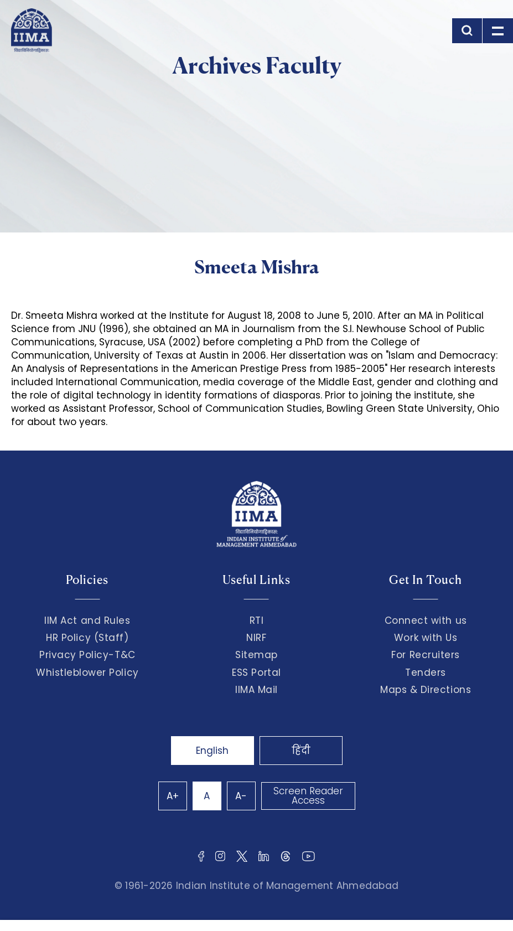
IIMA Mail (256, 689)
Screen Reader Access (308, 795)
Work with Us (425, 637)
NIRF (256, 637)
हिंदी (301, 750)
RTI (257, 620)
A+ (173, 796)
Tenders (425, 672)
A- (241, 796)
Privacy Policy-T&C (87, 654)
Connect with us (426, 620)
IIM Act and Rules (87, 620)
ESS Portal (256, 672)
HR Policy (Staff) (87, 637)
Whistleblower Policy (87, 672)
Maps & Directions (425, 689)
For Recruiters (425, 654)
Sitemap (256, 654)
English (212, 750)
